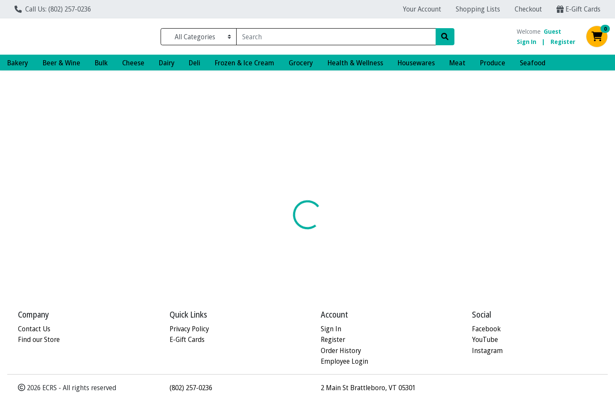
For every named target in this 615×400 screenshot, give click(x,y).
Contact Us (34, 328)
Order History (341, 350)
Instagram (487, 350)
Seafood (532, 66)
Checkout (528, 9)
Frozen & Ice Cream (244, 66)
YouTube (485, 340)
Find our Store (39, 340)
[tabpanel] (436, 231)
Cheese (133, 66)
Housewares (416, 66)
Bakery (17, 66)
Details (280, 172)
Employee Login (344, 361)
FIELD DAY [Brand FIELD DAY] (360, 239)
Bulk (101, 66)
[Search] (336, 38)
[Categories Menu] (199, 38)
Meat (457, 66)
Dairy (167, 66)
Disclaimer (321, 172)
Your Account (422, 9)
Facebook (486, 328)
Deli (194, 66)
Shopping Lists (478, 9)
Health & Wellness (355, 66)
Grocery (301, 66)
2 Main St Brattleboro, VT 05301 (368, 387)
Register (563, 43)
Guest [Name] (552, 33)
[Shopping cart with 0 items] (597, 39)
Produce (492, 66)
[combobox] (336, 38)
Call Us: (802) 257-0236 (53, 9)
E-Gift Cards (578, 9)
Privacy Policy (189, 328)
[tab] (281, 172)
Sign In (526, 43)
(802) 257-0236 (191, 387)
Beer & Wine (61, 66)
